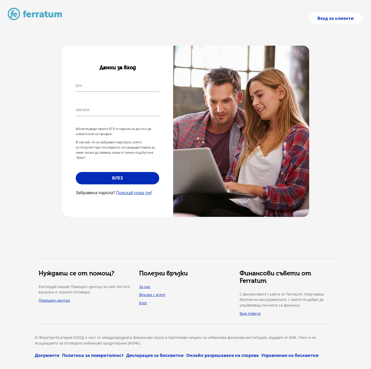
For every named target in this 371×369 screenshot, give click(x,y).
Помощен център (54, 300)
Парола (82, 110)
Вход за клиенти (335, 18)
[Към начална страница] (35, 14)
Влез (117, 178)
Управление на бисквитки (290, 355)
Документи (47, 355)
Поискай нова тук (133, 192)
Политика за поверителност (93, 355)
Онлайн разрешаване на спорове (222, 355)
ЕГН (79, 85)
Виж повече (250, 313)
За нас (144, 286)
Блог (143, 302)
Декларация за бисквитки (155, 355)
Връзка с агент (152, 294)
